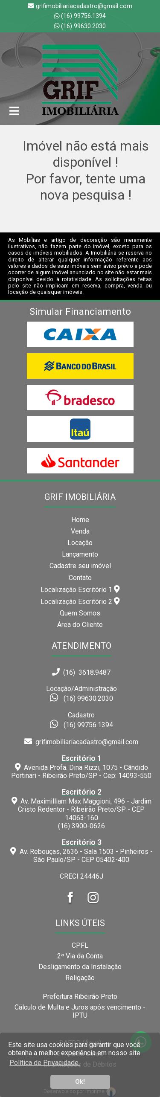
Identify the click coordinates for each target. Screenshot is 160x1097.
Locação (80, 543)
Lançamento (80, 554)
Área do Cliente (80, 625)
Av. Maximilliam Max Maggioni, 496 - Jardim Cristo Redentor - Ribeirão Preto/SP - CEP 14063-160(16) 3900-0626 (81, 809)
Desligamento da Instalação (80, 967)
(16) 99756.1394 (83, 16)
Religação (80, 978)
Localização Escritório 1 (80, 589)
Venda (80, 531)
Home (80, 520)
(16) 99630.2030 (83, 26)
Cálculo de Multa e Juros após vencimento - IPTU (80, 1011)
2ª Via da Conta (80, 956)
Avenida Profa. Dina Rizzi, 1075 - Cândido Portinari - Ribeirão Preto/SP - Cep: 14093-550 (81, 767)
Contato (80, 578)
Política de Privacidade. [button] (44, 1063)
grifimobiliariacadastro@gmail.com (81, 742)
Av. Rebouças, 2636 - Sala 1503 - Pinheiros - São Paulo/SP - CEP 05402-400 (81, 851)
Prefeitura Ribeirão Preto (80, 997)
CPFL (80, 945)
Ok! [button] (80, 1081)
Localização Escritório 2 (80, 601)
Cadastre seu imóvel (80, 566)
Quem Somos (80, 613)
